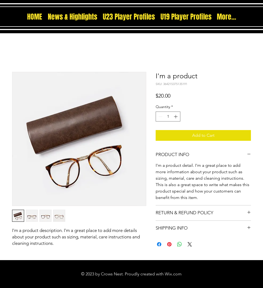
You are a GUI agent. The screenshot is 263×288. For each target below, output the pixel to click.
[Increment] (176, 116)
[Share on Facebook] (159, 244)
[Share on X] (190, 244)
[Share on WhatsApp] (179, 244)
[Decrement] (159, 116)
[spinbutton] (168, 116)
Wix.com (173, 273)
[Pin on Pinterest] (169, 244)
